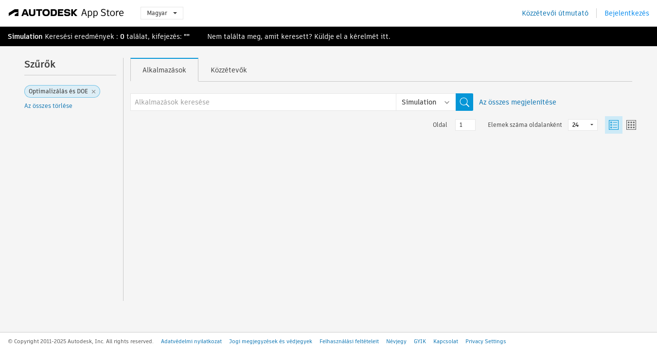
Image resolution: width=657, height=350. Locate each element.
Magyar (162, 13)
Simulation (25, 36)
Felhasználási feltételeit (349, 341)
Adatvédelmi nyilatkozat (191, 341)
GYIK (420, 341)
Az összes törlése (48, 106)
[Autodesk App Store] (66, 13)
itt (385, 36)
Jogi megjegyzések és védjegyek (270, 341)
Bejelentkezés (626, 13)
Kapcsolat (445, 341)
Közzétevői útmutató (555, 13)
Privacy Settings (485, 341)
